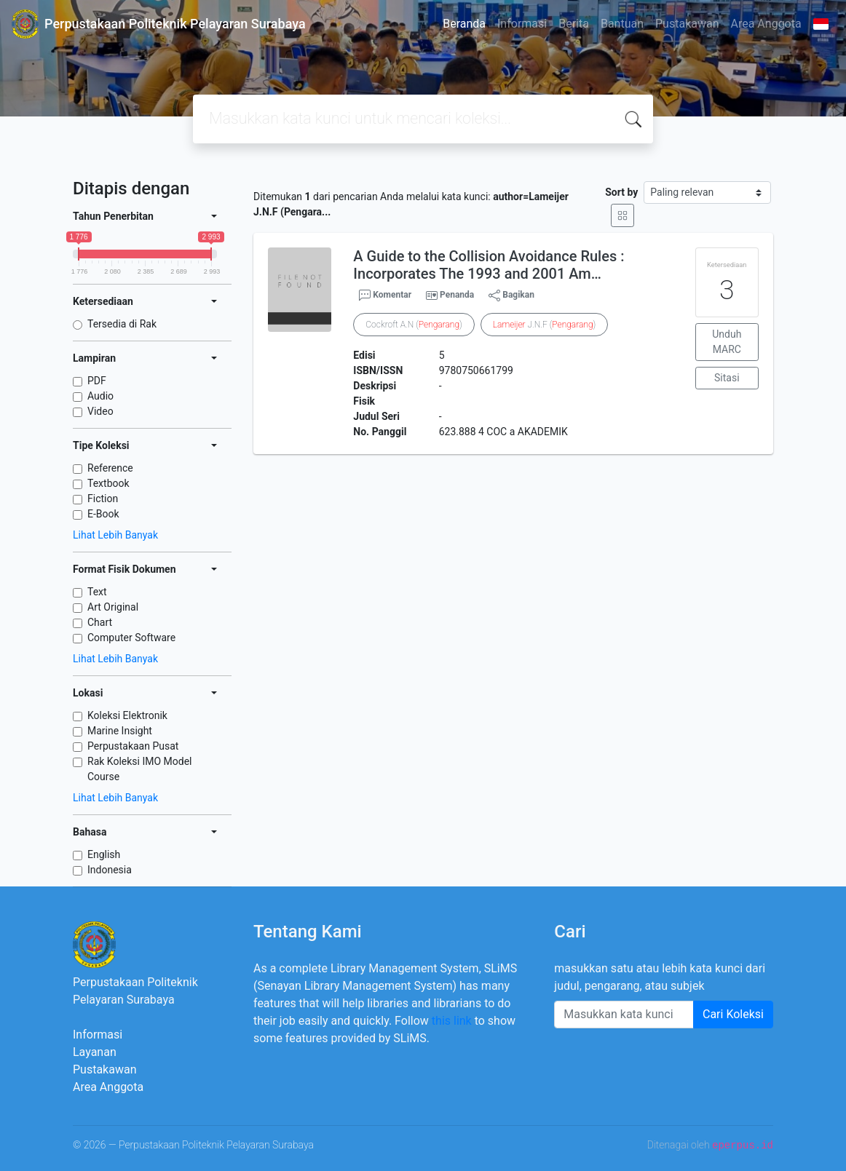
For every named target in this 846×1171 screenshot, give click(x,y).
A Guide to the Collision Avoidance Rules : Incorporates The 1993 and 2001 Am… (488, 264)
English (103, 854)
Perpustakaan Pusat (132, 746)
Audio (100, 396)
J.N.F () (544, 324)
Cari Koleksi (733, 1014)
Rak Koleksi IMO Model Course (139, 768)
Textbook (108, 483)
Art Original (112, 607)
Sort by (621, 192)
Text (97, 592)
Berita (573, 24)
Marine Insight (119, 731)
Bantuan (622, 24)
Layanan (94, 1052)
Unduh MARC (726, 341)
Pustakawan (687, 24)
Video (100, 411)
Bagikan (511, 295)
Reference (110, 468)
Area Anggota (766, 24)
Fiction (102, 498)
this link (452, 1021)
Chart (99, 622)
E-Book (103, 514)
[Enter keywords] (624, 1014)
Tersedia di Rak (122, 324)
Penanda (457, 295)
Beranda (464, 24)
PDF (96, 380)
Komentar (385, 295)
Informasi (522, 24)
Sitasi (727, 378)
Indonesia (109, 870)
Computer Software (131, 637)
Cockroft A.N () (413, 324)
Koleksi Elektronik (127, 715)
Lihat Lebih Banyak (115, 535)
